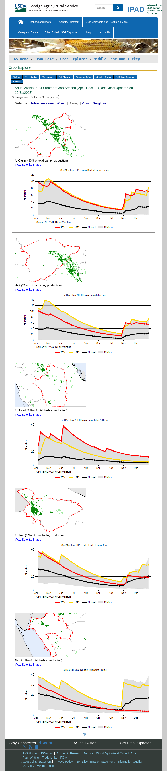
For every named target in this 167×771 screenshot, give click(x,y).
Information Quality (129, 761)
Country (17, 81)
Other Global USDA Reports (61, 32)
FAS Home (20, 59)
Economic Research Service (74, 753)
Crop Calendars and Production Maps (108, 22)
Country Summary (69, 22)
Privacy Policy (64, 761)
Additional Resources (125, 77)
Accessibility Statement (37, 761)
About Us (105, 32)
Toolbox (16, 77)
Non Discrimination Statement (95, 761)
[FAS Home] (36, 6)
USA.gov (28, 765)
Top (83, 734)
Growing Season (103, 77)
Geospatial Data (28, 32)
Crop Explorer (73, 59)
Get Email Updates (135, 743)
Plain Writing (31, 757)
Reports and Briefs (41, 22)
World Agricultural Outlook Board (117, 753)
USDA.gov (46, 753)
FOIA (63, 757)
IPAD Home (44, 59)
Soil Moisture (65, 77)
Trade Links (49, 757)
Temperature (48, 77)
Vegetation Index (83, 77)
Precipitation (31, 77)
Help (88, 32)
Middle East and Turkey (117, 59)
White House (45, 765)
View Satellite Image (28, 164)
